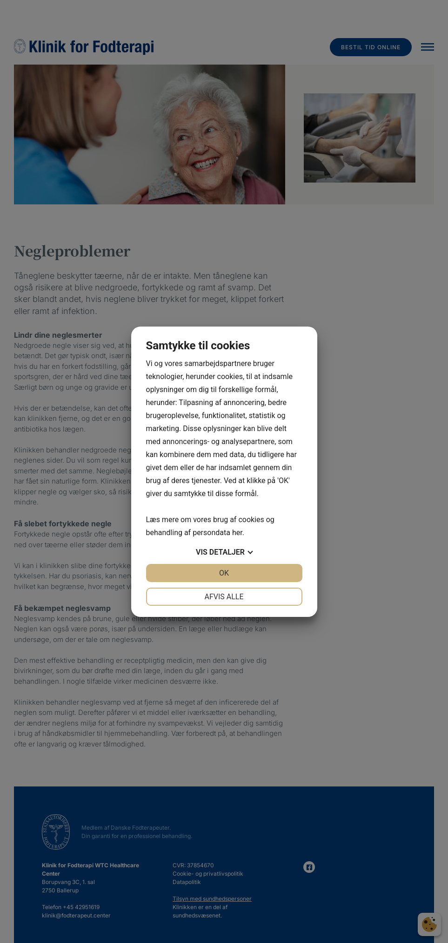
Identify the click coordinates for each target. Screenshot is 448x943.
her (237, 532)
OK (224, 573)
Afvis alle (223, 596)
